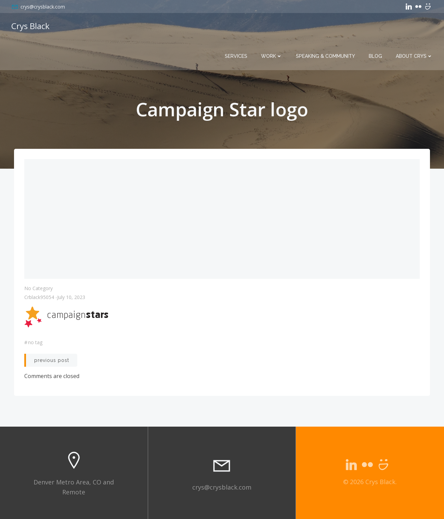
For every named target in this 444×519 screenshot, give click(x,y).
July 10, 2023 (71, 297)
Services (236, 56)
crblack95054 (39, 297)
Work (271, 56)
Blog (375, 56)
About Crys (414, 56)
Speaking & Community (325, 56)
